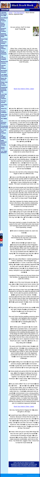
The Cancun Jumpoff (3, 58)
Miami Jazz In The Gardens (4, 83)
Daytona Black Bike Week (4, 35)
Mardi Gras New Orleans (4, 47)
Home (10, 12)
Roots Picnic (3, 148)
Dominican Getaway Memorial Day (4, 89)
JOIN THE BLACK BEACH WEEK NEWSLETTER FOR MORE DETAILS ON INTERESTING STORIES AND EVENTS (24, 464)
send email (21, 474)
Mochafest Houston (4, 71)
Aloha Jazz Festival (4, 115)
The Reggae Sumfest (3, 137)
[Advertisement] (20, 39)
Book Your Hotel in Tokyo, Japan (24, 89)
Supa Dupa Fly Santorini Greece (4, 41)
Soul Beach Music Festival (4, 19)
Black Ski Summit (4, 79)
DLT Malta (4, 118)
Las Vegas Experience (4, 75)
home (18, 474)
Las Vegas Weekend (4, 151)
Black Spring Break (3, 24)
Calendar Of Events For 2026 (4, 14)
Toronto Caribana (3, 111)
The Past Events (19, 12)
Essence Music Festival (3, 30)
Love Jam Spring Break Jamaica (4, 96)
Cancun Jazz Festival (3, 67)
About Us (4, 108)
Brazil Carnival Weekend (3, 52)
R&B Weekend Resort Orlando (3, 143)
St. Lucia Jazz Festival (3, 131)
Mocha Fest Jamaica (4, 62)
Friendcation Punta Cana (4, 126)
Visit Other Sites (4, 105)
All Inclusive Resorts (3, 122)
